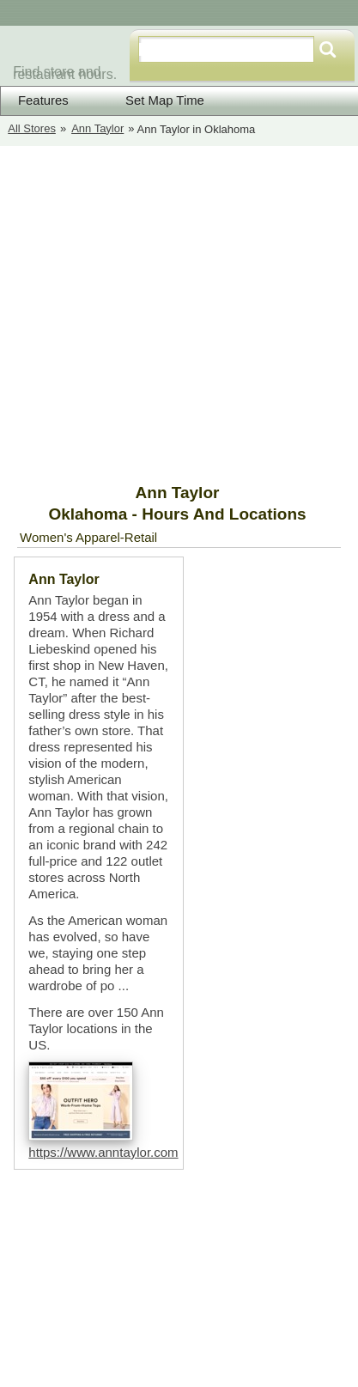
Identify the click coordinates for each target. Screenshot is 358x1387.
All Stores (32, 128)
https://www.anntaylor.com (103, 1152)
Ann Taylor (97, 128)
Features (43, 100)
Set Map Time (153, 100)
